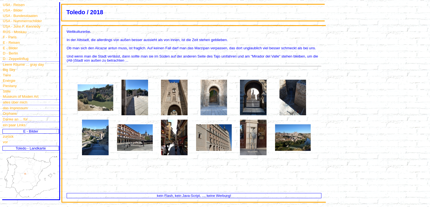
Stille (7, 91)
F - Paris (9, 37)
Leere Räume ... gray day (23, 64)
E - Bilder (10, 48)
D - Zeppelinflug (16, 59)
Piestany (10, 86)
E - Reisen (11, 43)
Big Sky (9, 70)
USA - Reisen (14, 5)
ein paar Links (14, 125)
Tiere (7, 75)
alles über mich (15, 102)
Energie (9, 81)
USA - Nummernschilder (22, 21)
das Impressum (15, 108)
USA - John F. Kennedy (21, 26)
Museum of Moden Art (20, 96)
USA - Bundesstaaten (20, 16)
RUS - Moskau (14, 32)
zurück (8, 136)
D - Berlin (10, 53)
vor (5, 142)
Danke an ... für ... (17, 119)
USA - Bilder (12, 10)
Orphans (10, 113)
